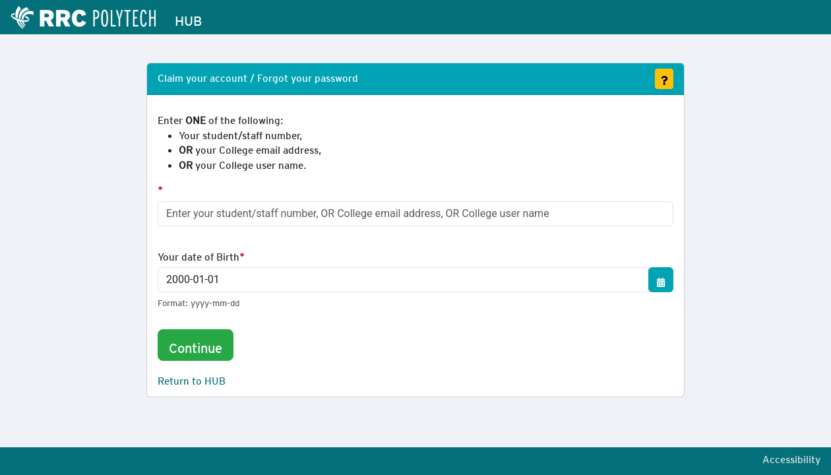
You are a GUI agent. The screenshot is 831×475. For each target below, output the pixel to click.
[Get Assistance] (664, 79)
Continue (195, 345)
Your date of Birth (198, 254)
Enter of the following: (240, 142)
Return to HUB (192, 378)
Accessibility (791, 457)
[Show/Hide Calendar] (660, 279)
